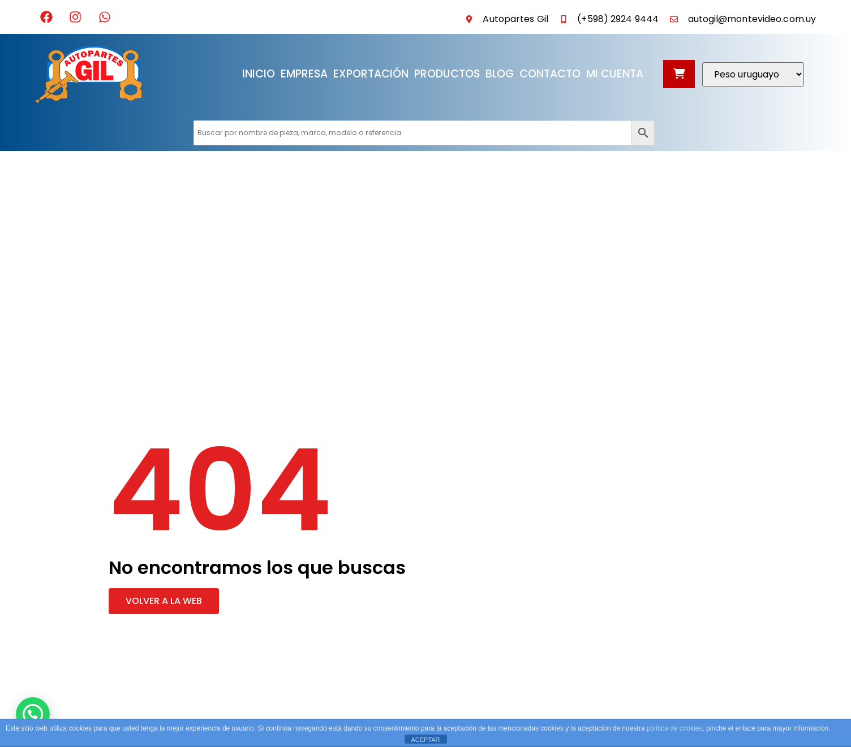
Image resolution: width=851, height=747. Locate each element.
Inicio (258, 73)
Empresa (304, 73)
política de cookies (675, 728)
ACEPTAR (425, 739)
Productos (447, 73)
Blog (499, 73)
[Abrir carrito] (679, 74)
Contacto (550, 73)
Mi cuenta (614, 73)
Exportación (371, 73)
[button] (164, 601)
